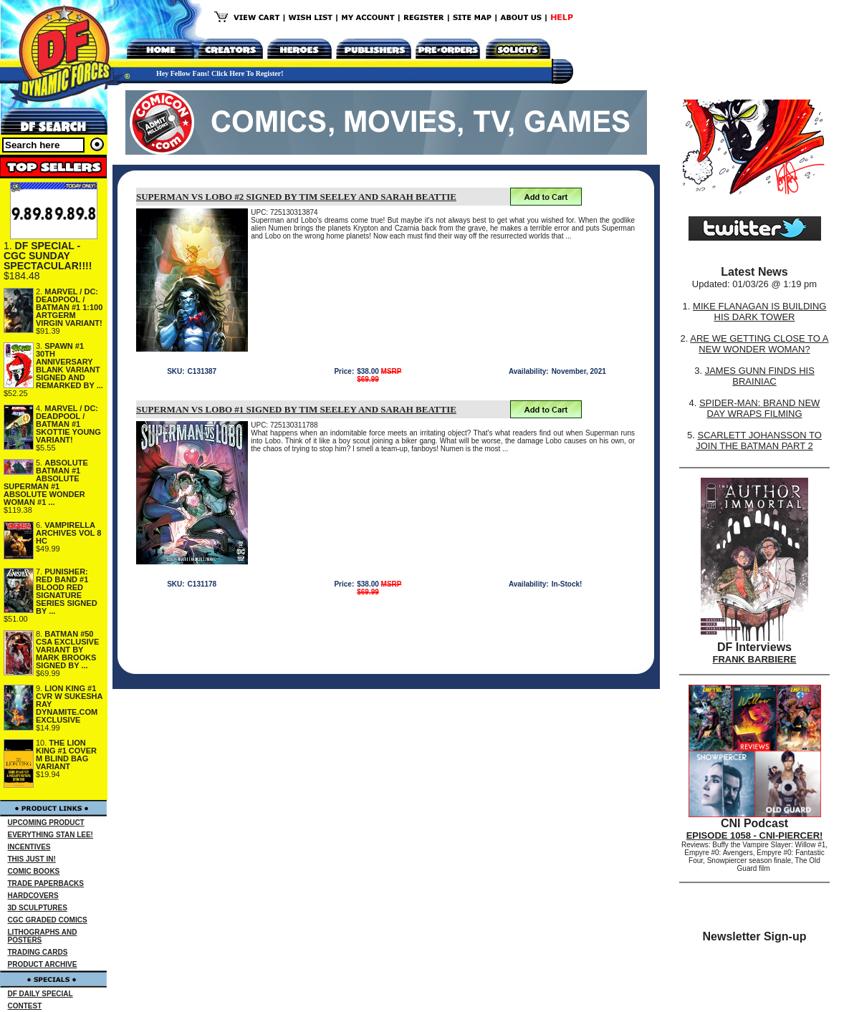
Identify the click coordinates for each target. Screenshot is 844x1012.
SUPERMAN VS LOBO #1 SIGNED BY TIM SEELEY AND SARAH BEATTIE (296, 409)
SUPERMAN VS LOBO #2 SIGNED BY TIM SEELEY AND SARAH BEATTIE (296, 196)
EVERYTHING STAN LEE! (50, 835)
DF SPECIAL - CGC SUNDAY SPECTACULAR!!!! (48, 255)
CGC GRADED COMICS (47, 920)
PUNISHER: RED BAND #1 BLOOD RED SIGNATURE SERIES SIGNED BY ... (66, 591)
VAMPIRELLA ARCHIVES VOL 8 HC (69, 533)
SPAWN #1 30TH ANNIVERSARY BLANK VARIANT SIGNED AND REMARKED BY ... (69, 366)
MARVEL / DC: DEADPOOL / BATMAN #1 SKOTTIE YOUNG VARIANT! (68, 424)
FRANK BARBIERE (755, 659)
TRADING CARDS (38, 952)
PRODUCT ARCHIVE (42, 964)
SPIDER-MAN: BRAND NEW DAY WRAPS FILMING (759, 408)
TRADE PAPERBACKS (46, 883)
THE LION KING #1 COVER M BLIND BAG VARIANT (66, 754)
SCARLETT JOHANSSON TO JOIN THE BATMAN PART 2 (759, 440)
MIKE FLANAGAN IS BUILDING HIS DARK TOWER (759, 311)
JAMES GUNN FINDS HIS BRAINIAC (760, 376)
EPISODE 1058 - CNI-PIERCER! (754, 835)
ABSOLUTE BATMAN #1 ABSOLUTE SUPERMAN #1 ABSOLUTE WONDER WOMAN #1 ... (46, 482)
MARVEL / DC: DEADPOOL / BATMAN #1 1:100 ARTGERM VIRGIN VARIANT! (69, 307)
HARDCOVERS (33, 896)
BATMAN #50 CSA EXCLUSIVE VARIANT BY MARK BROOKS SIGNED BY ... (67, 650)
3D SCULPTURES (37, 908)
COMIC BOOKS (34, 871)
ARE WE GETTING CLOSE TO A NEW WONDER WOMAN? (759, 344)
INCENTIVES (29, 847)
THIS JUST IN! (32, 859)
